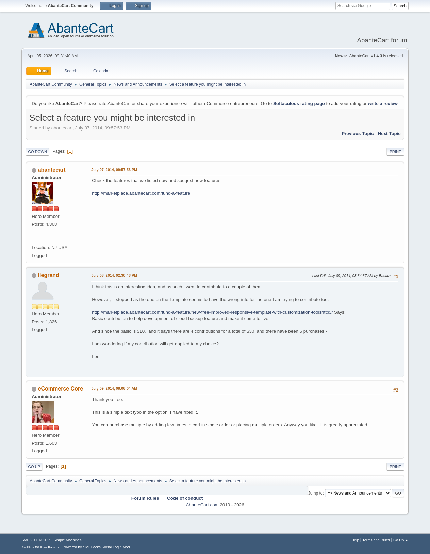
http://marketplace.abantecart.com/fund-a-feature (141, 193)
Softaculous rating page (299, 103)
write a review (382, 103)
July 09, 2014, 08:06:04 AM (114, 388)
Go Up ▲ (401, 540)
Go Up (34, 467)
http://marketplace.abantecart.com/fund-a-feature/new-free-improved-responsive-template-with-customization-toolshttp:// (212, 312)
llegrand (48, 275)
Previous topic (358, 133)
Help (355, 540)
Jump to (315, 493)
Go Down (37, 152)
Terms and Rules (376, 540)
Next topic (389, 133)
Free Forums (49, 547)
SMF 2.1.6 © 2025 (36, 540)
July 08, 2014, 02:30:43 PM (114, 275)
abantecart (52, 170)
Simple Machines (68, 540)
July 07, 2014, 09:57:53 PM (114, 170)
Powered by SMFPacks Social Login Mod (96, 547)
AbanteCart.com (202, 504)
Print (395, 152)
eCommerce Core (60, 389)
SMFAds (27, 547)
